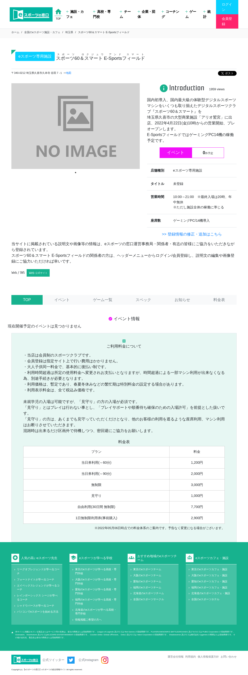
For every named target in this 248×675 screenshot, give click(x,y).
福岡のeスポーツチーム (147, 587)
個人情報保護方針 (208, 656)
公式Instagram (93, 660)
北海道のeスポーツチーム (148, 593)
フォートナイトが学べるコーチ (35, 579)
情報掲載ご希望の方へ (88, 619)
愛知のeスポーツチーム (147, 581)
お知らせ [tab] (182, 300)
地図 (68, 72)
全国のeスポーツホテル (205, 599)
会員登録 (227, 21)
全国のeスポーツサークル (148, 599)
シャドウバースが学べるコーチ (35, 605)
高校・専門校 (102, 14)
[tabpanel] (75, 126)
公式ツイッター (58, 660)
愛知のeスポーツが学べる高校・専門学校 (95, 591)
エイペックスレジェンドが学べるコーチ (38, 587)
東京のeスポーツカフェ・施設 (209, 569)
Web (38, 273)
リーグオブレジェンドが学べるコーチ (38, 571)
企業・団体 (146, 14)
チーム (125, 14)
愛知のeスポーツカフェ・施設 (209, 581)
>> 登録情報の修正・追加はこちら (192, 234)
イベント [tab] (62, 300)
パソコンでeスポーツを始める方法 (37, 611)
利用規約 (190, 656)
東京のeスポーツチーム (147, 569)
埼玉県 (69, 32)
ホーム (15, 32)
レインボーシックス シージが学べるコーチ (37, 597)
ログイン (227, 7)
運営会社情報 (176, 656)
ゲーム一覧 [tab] (102, 300)
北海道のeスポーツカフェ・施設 (210, 593)
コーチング (170, 14)
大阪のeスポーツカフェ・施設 (209, 575)
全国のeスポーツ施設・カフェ (42, 32)
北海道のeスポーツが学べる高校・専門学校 (95, 611)
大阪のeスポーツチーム (147, 575)
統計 (207, 14)
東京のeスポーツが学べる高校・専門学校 (95, 571)
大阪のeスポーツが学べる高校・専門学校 (95, 581)
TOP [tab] (27, 300)
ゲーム (190, 14)
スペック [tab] (143, 300)
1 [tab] (75, 172)
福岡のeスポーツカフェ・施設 (209, 587)
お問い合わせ (229, 656)
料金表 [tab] (219, 300)
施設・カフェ (75, 14)
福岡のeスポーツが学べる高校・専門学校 (95, 601)
